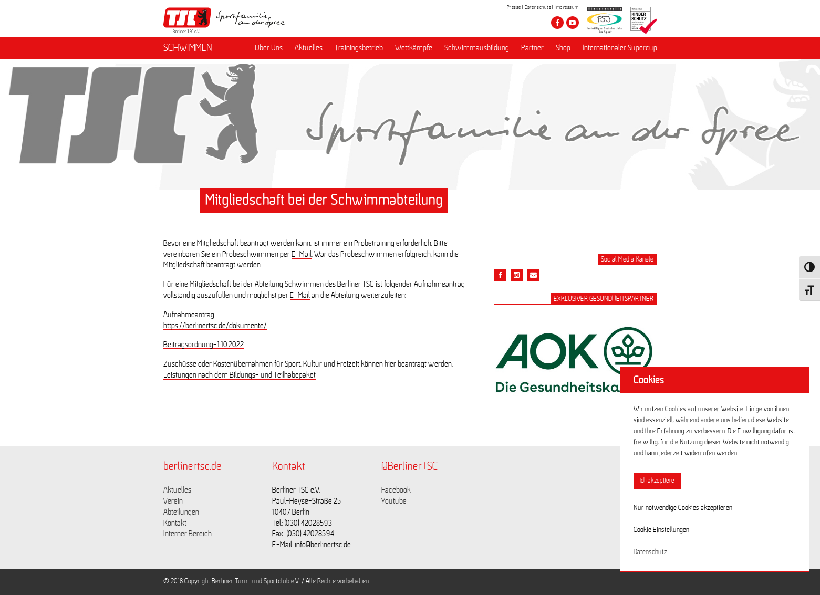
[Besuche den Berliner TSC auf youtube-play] (572, 22)
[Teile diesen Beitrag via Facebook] (500, 275)
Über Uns (269, 48)
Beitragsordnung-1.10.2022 (203, 344)
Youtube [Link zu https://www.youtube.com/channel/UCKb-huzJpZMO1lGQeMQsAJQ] (394, 501)
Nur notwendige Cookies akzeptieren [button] (683, 508)
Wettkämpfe (413, 48)
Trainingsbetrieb (359, 48)
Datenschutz (538, 7)
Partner (532, 48)
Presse (514, 7)
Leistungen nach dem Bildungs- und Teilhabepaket (239, 375)
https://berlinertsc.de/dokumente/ (215, 325)
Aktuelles (309, 48)
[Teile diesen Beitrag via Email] (517, 275)
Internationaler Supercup (620, 48)
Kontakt (174, 523)
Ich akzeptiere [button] (657, 480)
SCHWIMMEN (187, 48)
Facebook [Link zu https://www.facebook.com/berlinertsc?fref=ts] (396, 490)
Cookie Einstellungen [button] (661, 530)
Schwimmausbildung (476, 48)
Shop (563, 48)
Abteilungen (181, 512)
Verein (173, 501)
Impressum (567, 7)
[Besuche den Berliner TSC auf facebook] (557, 22)
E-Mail (302, 254)
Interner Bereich (187, 533)
